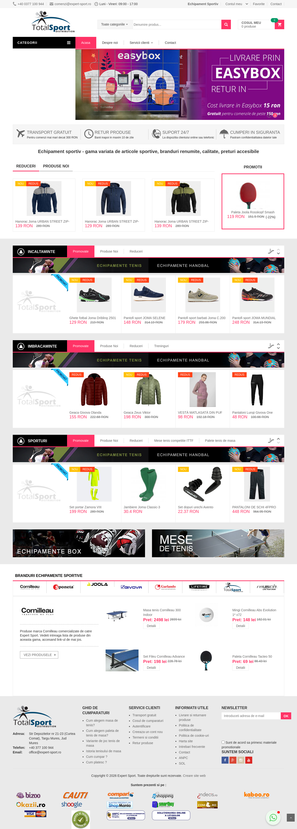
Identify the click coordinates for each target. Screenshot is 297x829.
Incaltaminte (29, 62)
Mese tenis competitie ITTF (174, 440)
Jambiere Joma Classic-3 (142, 507)
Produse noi (56, 166)
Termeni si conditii (145, 737)
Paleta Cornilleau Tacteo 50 (252, 656)
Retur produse (113, 132)
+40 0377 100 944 (28, 4)
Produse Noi (109, 251)
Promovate (81, 251)
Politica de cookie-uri (194, 735)
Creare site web (194, 776)
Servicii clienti (139, 43)
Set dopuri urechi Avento (195, 507)
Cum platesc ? (96, 762)
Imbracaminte (30, 53)
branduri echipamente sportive (48, 576)
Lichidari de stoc (32, 70)
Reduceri (26, 166)
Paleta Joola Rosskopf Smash (253, 212)
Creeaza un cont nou (147, 732)
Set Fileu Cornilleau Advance (164, 656)
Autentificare (141, 726)
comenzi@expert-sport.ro (70, 4)
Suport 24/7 (175, 132)
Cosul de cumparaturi (147, 721)
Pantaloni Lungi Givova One (252, 412)
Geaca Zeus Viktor (137, 412)
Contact (276, 4)
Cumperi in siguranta (255, 132)
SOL (182, 763)
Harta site (186, 741)
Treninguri (161, 346)
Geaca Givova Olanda (85, 412)
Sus (291, 818)
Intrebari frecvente (192, 747)
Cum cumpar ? (96, 757)
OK (286, 716)
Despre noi (110, 43)
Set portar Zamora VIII (85, 507)
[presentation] (257, 728)
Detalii (151, 626)
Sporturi (26, 87)
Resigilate (28, 78)
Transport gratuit (49, 132)
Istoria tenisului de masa (103, 751)
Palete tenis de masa (220, 440)
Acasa (85, 43)
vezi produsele (38, 655)
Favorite (259, 4)
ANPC (183, 758)
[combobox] (115, 23)
